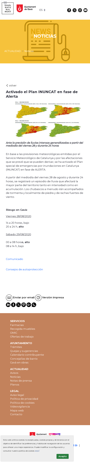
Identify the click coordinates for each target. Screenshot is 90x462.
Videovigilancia (20, 406)
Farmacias (17, 325)
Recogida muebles (22, 328)
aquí (37, 451)
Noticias (15, 376)
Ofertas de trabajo (22, 336)
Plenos (14, 384)
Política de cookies (22, 402)
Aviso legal (17, 394)
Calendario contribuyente (27, 354)
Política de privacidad (24, 398)
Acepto (62, 456)
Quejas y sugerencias (24, 350)
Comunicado (14, 259)
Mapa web (17, 410)
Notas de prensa (21, 380)
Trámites (16, 346)
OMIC (13, 332)
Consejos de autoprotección (24, 269)
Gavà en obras (19, 362)
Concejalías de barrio (24, 358)
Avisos (14, 372)
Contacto (16, 414)
